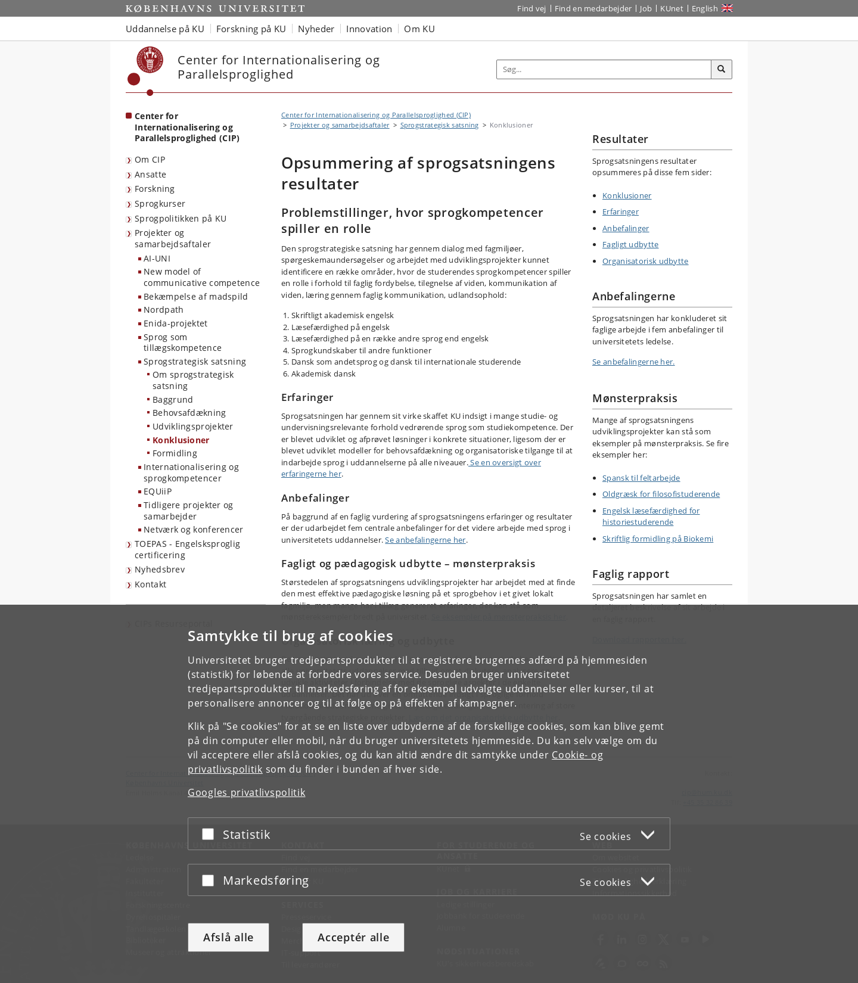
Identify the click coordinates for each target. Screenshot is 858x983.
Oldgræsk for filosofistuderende (661, 494)
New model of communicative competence (202, 277)
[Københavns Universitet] (146, 71)
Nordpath (164, 309)
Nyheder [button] (316, 29)
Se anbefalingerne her (425, 539)
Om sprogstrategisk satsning (193, 380)
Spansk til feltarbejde (641, 477)
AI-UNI (157, 258)
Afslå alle (228, 937)
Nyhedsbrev (160, 569)
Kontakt (150, 584)
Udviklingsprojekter (193, 426)
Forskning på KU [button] (251, 29)
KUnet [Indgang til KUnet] (671, 8)
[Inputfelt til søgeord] (604, 69)
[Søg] (721, 70)
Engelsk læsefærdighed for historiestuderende (651, 516)
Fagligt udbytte (630, 244)
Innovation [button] (369, 29)
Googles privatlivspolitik (247, 792)
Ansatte (150, 174)
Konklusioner (181, 440)
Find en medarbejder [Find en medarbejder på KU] (593, 8)
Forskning (155, 188)
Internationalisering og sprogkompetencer (191, 472)
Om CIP (150, 159)
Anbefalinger (625, 228)
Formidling (175, 453)
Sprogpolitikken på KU (180, 218)
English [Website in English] (705, 8)
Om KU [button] (419, 29)
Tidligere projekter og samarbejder (189, 510)
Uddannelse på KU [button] (165, 29)
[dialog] (429, 794)
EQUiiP (158, 491)
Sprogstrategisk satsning (195, 361)
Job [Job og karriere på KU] (646, 8)
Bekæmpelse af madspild (196, 296)
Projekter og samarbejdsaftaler (173, 238)
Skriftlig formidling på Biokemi (657, 538)
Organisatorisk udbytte (645, 261)
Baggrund (173, 399)
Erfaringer (620, 211)
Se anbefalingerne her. (633, 361)
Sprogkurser (160, 203)
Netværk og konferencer (194, 529)
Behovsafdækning (189, 412)
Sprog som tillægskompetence (183, 342)
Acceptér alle (353, 937)
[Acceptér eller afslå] (211, 834)
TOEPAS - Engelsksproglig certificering (187, 549)
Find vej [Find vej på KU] (531, 8)
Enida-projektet (176, 323)
